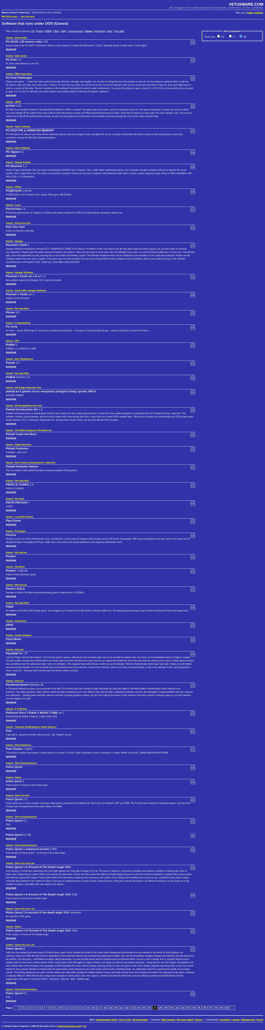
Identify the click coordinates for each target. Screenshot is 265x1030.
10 (60, 1008)
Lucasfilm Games (24, 517)
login (250, 12)
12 (71, 1008)
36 (205, 1008)
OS (32, 31)
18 (105, 1008)
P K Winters (21, 709)
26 (149, 1008)
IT (233, 36)
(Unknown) (20, 621)
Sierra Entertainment (26, 763)
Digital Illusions (23, 444)
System (39, 31)
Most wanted (168, 1019)
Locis (18, 205)
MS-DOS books (10, 16)
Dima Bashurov (23, 745)
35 (199, 1008)
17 (99, 1008)
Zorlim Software (23, 635)
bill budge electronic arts (28, 387)
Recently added (185, 1019)
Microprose (21, 552)
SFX (17, 341)
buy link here (28, 16)
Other (109, 31)
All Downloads (140, 1019)
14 (82, 1008)
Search (198, 1019)
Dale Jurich (21, 56)
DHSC (18, 187)
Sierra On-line (22, 795)
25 (143, 1008)
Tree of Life (125, 1019)
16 (94, 1008)
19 (110, 1008)
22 (127, 1008)
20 (116, 1008)
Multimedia (99, 31)
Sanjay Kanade (23, 162)
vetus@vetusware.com (69, 1026)
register (259, 12)
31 (177, 1008)
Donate (236, 1019)
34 (194, 1008)
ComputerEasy (22, 323)
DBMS (48, 31)
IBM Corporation (23, 74)
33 (188, 1008)
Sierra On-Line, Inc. (25, 863)
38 (216, 1008)
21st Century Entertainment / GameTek (35, 462)
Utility (63, 31)
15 (88, 1008)
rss (84, 1026)
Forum (260, 1019)
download (11, 49)
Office (56, 31)
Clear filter (119, 31)
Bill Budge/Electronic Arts (28, 405)
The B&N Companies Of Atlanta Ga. (33, 430)
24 (138, 1008)
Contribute (224, 1019)
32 (182, 1008)
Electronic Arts (22, 223)
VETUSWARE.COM (246, 4)
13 (77, 1008)
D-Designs (20, 531)
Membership (248, 1019)
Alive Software (22, 148)
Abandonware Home (106, 1019)
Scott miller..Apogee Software (30, 290)
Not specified (22, 308)
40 (227, 1008)
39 (221, 1008)
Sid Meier (20, 567)
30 (171, 1008)
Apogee (19, 241)
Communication (75, 31)
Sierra (18, 777)
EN (222, 36)
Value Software (23, 126)
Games (89, 31)
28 (160, 1008)
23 (132, 1008)
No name (19, 498)
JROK (18, 102)
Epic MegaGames (24, 359)
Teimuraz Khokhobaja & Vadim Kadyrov (36, 727)
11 (66, 1008)
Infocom (19, 649)
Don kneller (21, 38)
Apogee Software (24, 272)
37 (210, 1008)
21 (121, 1008)
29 (166, 1008)
